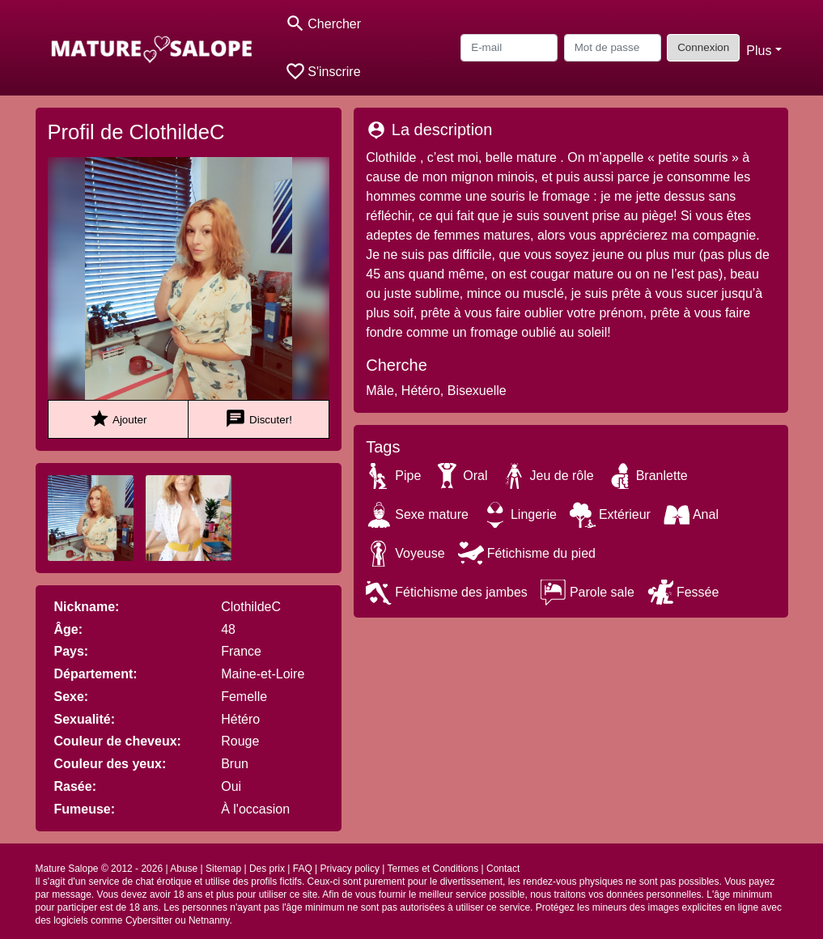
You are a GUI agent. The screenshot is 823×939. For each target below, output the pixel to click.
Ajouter (117, 419)
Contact (503, 868)
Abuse (183, 868)
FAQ (302, 868)
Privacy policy (350, 868)
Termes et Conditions (432, 868)
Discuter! (258, 419)
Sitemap (223, 868)
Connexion (703, 47)
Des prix (267, 868)
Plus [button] (758, 50)
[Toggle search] (323, 24)
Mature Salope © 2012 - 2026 (99, 868)
